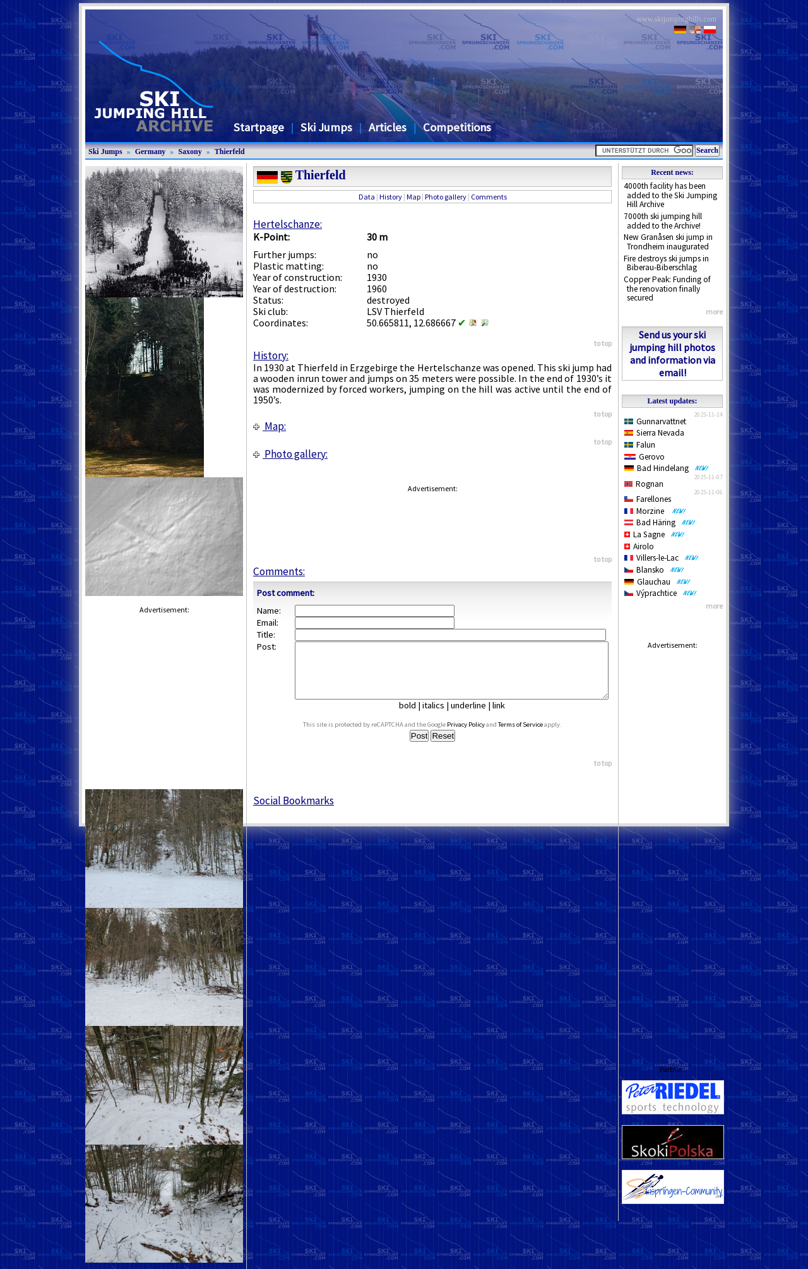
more (714, 311)
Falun (639, 444)
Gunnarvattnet (655, 421)
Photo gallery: (290, 454)
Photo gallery (445, 196)
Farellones (647, 499)
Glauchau (657, 581)
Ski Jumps (326, 127)
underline (473, 716)
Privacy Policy (478, 736)
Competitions (457, 127)
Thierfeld (230, 151)
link (503, 716)
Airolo (639, 546)
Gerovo (644, 456)
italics (438, 716)
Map (413, 196)
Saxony (189, 151)
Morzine (655, 511)
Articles (388, 127)
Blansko (654, 569)
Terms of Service (532, 736)
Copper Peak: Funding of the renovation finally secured (667, 288)
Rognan (643, 484)
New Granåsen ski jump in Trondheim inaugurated (668, 242)
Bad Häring (660, 522)
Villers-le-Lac (661, 557)
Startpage (259, 127)
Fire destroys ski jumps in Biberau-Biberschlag (666, 263)
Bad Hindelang (666, 468)
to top (603, 343)
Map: (269, 426)
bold (412, 716)
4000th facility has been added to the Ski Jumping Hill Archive (670, 195)
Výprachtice (660, 593)
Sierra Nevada (654, 432)
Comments (489, 196)
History (390, 196)
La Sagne (654, 534)
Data (367, 196)
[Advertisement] (672, 844)
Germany (150, 151)
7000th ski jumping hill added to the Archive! (663, 221)
